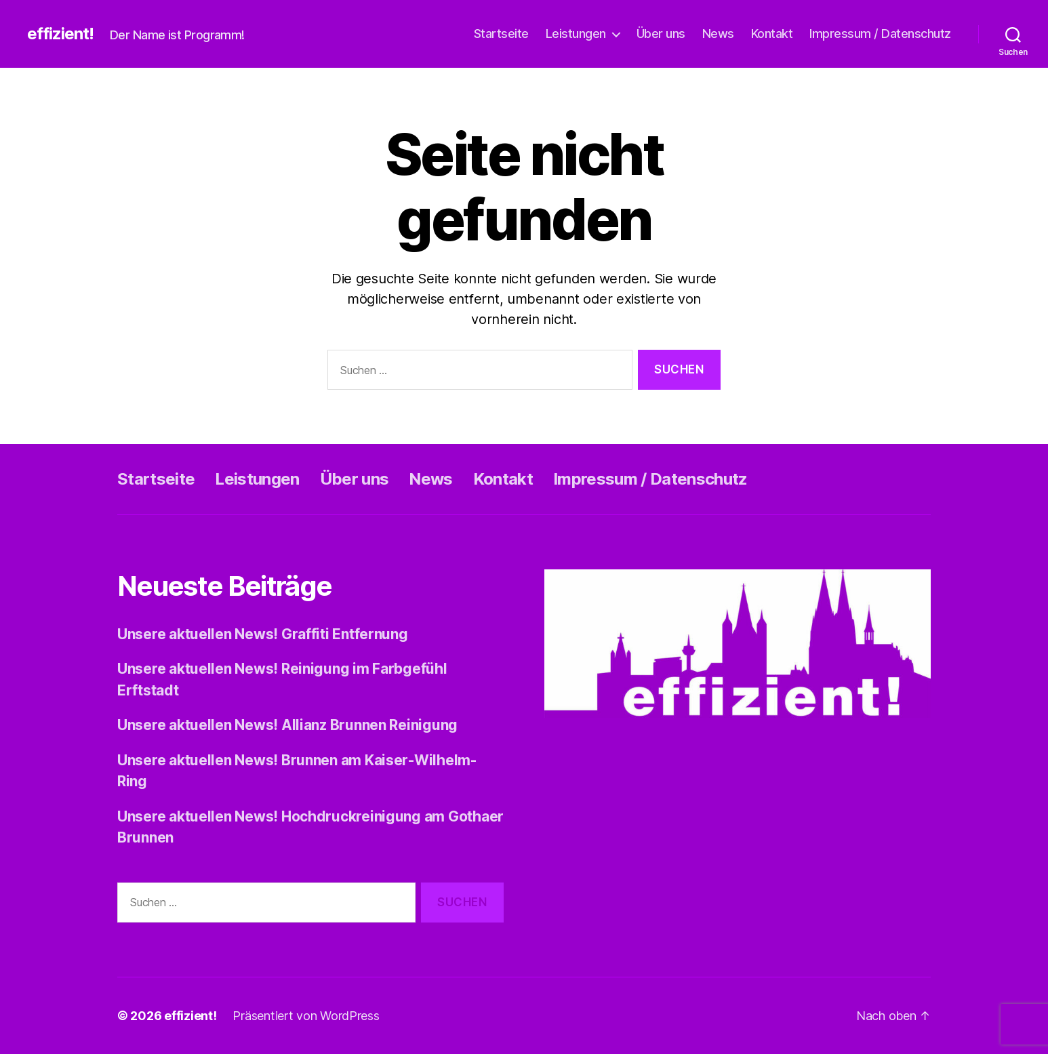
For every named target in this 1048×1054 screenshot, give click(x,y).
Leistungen (576, 33)
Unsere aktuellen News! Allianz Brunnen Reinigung (287, 724)
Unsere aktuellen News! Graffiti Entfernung (262, 634)
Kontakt (772, 33)
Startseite (501, 33)
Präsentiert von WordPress (306, 1016)
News (718, 33)
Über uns (661, 33)
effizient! (60, 34)
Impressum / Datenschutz (880, 33)
